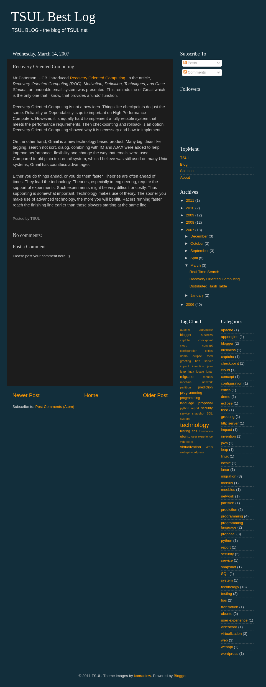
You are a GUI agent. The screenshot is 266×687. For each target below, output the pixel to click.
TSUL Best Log (53, 16)
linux (191, 371)
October (197, 243)
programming (191, 392)
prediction (205, 387)
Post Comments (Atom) (54, 407)
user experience (202, 436)
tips (194, 431)
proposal (205, 403)
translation (206, 431)
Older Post (155, 395)
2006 (190, 304)
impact (184, 366)
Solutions (188, 171)
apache (185, 329)
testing (185, 431)
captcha (185, 340)
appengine (206, 329)
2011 (190, 200)
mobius (208, 376)
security (207, 408)
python (184, 408)
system (185, 418)
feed (210, 356)
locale (200, 371)
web (209, 447)
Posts (190, 63)
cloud (183, 345)
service (185, 413)
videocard (186, 441)
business (207, 335)
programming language (232, 525)
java (210, 366)
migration (188, 377)
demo (184, 356)
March (196, 265)
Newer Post (26, 395)
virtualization (190, 447)
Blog (184, 164)
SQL (210, 413)
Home (91, 395)
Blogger (180, 676)
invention (198, 366)
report (195, 408)
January (197, 295)
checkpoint (205, 340)
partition (185, 387)
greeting (185, 361)
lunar (209, 371)
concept (207, 345)
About (185, 177)
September (200, 251)
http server (204, 361)
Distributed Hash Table (208, 286)
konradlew (142, 676)
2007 (190, 230)
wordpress (197, 452)
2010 (190, 208)
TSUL (185, 158)
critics (209, 350)
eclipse (197, 356)
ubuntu (185, 436)
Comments (194, 72)
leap (183, 371)
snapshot (198, 413)
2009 (190, 215)
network (207, 382)
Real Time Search (204, 272)
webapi (185, 452)
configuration (188, 350)
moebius (185, 382)
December (199, 236)
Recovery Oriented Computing (97, 78)
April (194, 258)
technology (194, 424)
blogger (185, 335)
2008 (190, 222)
